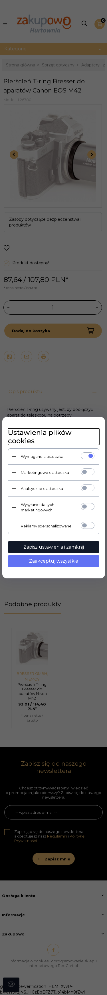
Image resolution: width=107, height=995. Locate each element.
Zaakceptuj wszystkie (53, 561)
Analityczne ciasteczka (42, 488)
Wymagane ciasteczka (42, 456)
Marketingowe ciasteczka (45, 472)
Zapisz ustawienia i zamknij (53, 547)
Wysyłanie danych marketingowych (37, 507)
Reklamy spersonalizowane (46, 526)
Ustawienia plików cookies (40, 436)
